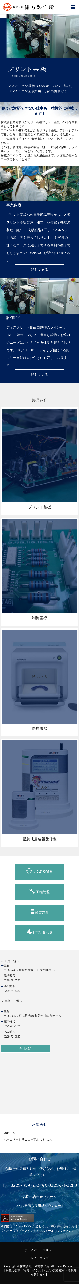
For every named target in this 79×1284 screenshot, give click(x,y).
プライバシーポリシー (39, 1250)
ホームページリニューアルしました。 (29, 1139)
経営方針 (40, 911)
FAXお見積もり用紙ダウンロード (39, 1206)
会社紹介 (25, 1048)
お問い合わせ (40, 931)
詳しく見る (39, 269)
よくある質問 (39, 871)
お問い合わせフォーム (39, 1197)
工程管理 (39, 891)
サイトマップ (39, 1258)
